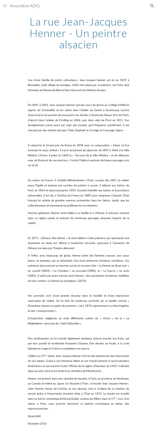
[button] (5, 5)
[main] (78, 33)
